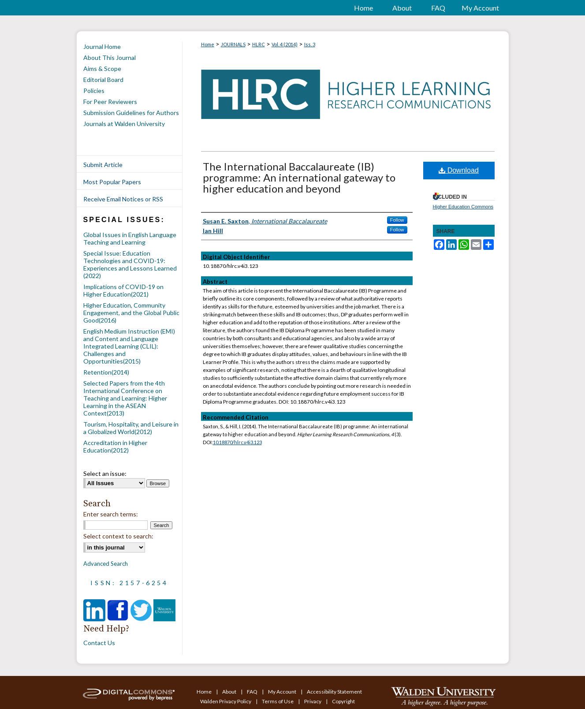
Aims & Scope (102, 68)
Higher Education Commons (463, 206)
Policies (93, 90)
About (229, 691)
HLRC (258, 44)
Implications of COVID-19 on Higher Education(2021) (123, 290)
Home (207, 44)
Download (459, 170)
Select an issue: (105, 473)
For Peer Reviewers (110, 101)
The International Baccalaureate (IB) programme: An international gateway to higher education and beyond (299, 177)
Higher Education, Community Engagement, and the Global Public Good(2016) (131, 312)
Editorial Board (103, 79)
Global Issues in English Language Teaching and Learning (129, 238)
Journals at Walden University (124, 123)
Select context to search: (118, 536)
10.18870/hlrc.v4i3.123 (237, 442)
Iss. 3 (309, 44)
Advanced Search (105, 563)
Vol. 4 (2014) (285, 44)
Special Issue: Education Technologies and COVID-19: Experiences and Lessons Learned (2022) (130, 264)
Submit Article (103, 164)
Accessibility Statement (334, 691)
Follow (397, 220)
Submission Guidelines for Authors (131, 112)
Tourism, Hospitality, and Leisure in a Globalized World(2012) (131, 427)
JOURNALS (233, 44)
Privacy (313, 701)
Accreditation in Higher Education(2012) (115, 446)
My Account (282, 691)
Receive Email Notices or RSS (123, 199)
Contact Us (99, 642)
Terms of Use (278, 701)
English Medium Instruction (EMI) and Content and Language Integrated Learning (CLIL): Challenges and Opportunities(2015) (129, 346)
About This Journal (109, 57)
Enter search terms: (110, 514)
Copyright (343, 701)
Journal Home (102, 46)
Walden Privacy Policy (226, 701)
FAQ (252, 691)
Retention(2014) (106, 372)
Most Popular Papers (112, 182)
